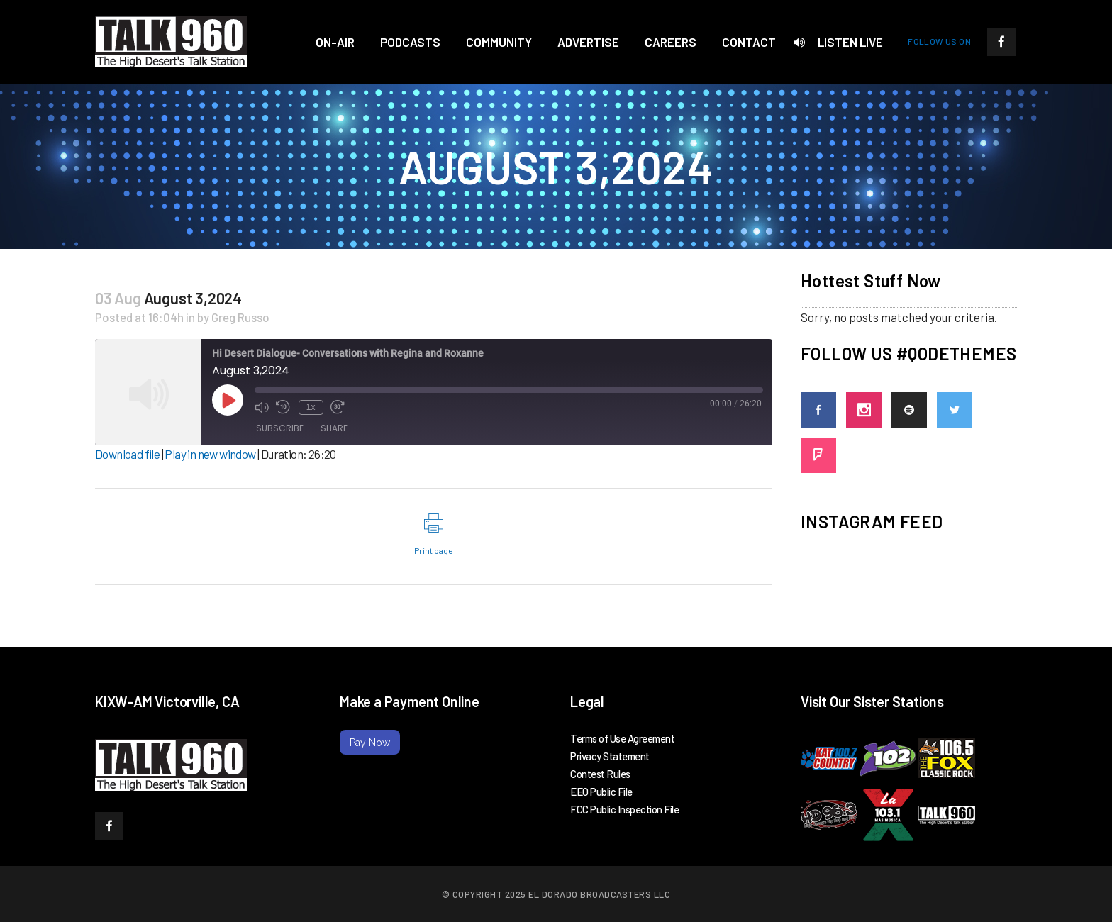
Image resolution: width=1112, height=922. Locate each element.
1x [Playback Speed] (308, 406)
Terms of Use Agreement (622, 738)
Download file (127, 454)
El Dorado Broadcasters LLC (599, 894)
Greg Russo (240, 317)
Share (334, 429)
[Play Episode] (227, 400)
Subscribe (280, 429)
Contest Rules (600, 773)
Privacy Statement (610, 756)
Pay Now (370, 742)
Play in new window (210, 454)
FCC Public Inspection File (624, 809)
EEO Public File (601, 791)
